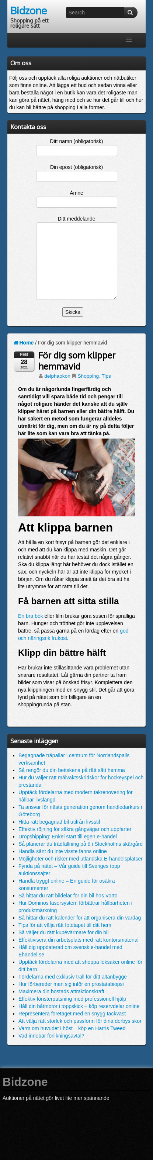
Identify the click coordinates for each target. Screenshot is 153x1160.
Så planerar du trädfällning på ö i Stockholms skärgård (80, 844)
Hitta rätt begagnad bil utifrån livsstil (59, 822)
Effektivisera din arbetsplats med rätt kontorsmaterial (78, 940)
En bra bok (30, 616)
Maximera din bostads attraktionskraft (61, 991)
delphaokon (57, 376)
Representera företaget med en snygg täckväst (72, 1014)
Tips (106, 376)
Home (23, 343)
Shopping (88, 376)
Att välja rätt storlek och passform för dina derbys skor (80, 1021)
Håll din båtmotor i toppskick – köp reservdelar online (78, 1006)
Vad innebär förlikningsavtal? (51, 1036)
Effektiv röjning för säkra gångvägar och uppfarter (74, 829)
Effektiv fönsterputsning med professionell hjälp (72, 999)
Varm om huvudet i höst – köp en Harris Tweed (72, 1028)
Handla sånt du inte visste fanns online (62, 851)
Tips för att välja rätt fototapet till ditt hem (64, 925)
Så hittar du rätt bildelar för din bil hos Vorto (67, 895)
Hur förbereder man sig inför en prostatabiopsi (71, 984)
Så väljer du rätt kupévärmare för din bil (63, 932)
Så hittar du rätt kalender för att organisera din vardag (79, 918)
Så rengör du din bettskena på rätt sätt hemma (71, 770)
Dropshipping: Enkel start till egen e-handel (67, 836)
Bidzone (28, 10)
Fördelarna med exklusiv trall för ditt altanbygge (72, 977)
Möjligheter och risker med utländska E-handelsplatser (80, 859)
